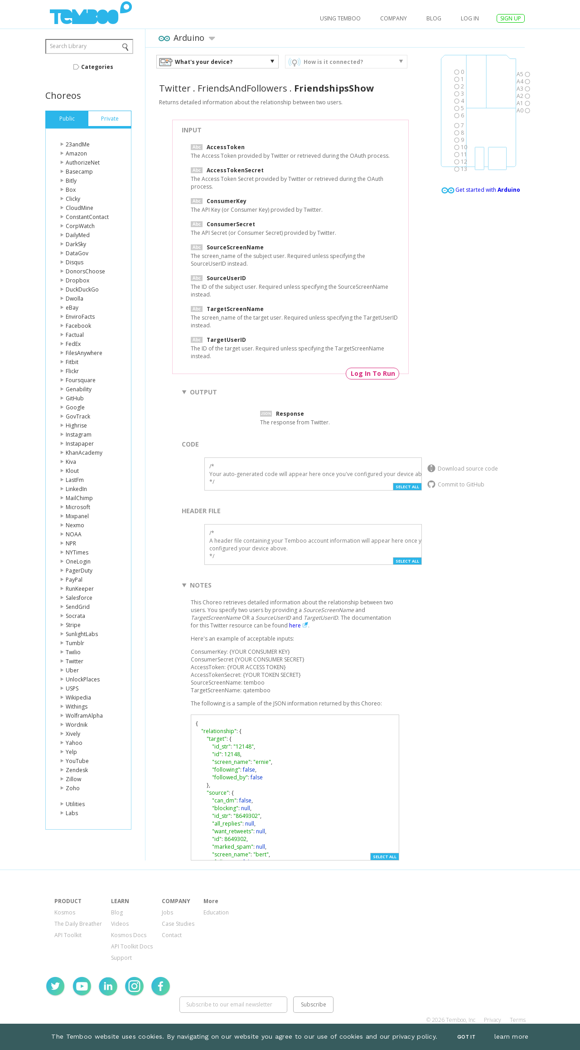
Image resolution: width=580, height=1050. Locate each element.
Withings (76, 706)
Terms (518, 1020)
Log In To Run (373, 373)
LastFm (75, 480)
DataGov (77, 253)
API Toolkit (68, 935)
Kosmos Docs (128, 935)
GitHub (75, 398)
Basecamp (79, 171)
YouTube (77, 761)
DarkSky (76, 244)
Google (75, 407)
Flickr (72, 371)
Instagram (79, 434)
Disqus (74, 262)
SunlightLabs (82, 634)
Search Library (68, 46)
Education (216, 912)
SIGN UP (510, 18)
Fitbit (72, 362)
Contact (172, 935)
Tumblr (75, 643)
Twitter (74, 661)
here (295, 625)
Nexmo (75, 525)
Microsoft (78, 507)
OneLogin (78, 561)
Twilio (73, 652)
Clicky (73, 199)
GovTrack (78, 416)
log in (470, 18)
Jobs (167, 912)
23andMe (78, 144)
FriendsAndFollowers (242, 88)
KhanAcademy (84, 453)
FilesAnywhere (84, 353)
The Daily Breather (78, 924)
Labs (72, 813)
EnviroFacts (80, 317)
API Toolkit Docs (132, 946)
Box (71, 190)
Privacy (492, 1020)
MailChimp (79, 498)
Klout (72, 471)
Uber (72, 670)
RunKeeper (80, 589)
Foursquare (81, 380)
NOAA (74, 534)
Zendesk (77, 770)
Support (121, 958)
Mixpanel (77, 516)
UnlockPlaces (83, 679)
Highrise (76, 425)
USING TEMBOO (340, 18)
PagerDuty (79, 570)
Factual (75, 335)
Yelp (71, 752)
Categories (97, 67)
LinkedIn (76, 489)
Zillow (73, 779)
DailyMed (78, 235)
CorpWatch (80, 226)
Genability (79, 389)
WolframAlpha (84, 715)
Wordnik (76, 725)
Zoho (73, 788)
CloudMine (79, 208)
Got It (466, 1037)
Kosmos (64, 912)
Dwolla (74, 298)
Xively (73, 734)
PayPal (74, 579)
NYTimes (77, 552)
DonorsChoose (85, 271)
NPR (71, 543)
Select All (407, 487)
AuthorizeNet (83, 162)
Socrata (75, 616)
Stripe (73, 625)
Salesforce (79, 598)
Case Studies (178, 924)
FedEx (73, 344)
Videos (120, 924)
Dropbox (77, 280)
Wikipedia (78, 697)
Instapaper (80, 443)
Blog (433, 18)
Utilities (75, 804)
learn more (511, 1036)
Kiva (71, 462)
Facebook (78, 326)
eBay (72, 307)
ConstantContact (87, 217)
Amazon (76, 153)
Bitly (71, 181)
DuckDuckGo (82, 289)
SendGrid (78, 607)
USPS (72, 688)
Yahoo (74, 743)
